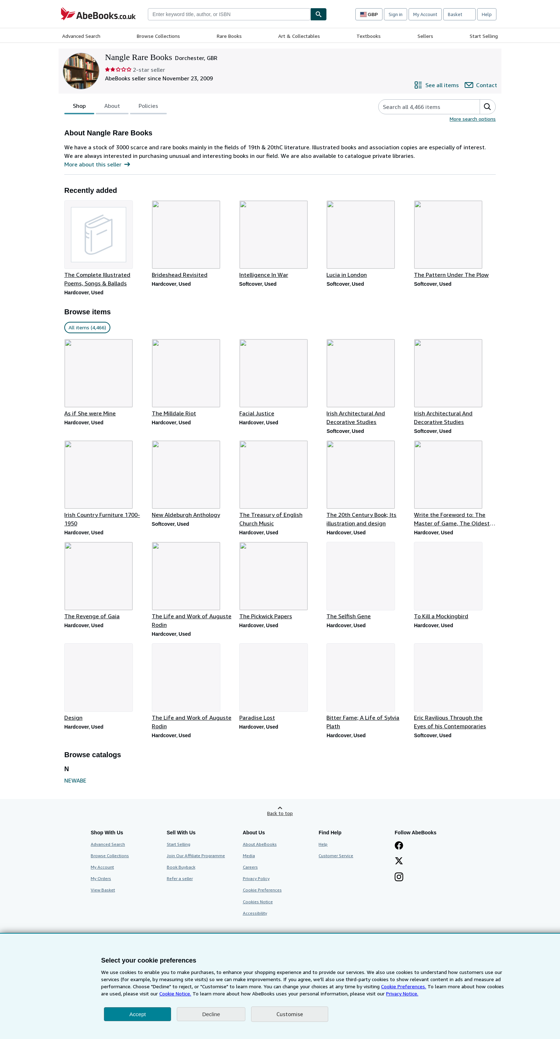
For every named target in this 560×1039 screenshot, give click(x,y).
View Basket (103, 890)
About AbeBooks (260, 844)
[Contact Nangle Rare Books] (481, 85)
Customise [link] (289, 1014)
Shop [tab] (79, 107)
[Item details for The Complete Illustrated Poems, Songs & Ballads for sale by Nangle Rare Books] (105, 244)
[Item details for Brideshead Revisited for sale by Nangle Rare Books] (193, 239)
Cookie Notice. (175, 993)
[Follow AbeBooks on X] (399, 861)
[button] (487, 107)
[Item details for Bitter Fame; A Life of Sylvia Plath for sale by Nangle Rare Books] (367, 686)
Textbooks (368, 36)
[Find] (318, 14)
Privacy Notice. (402, 993)
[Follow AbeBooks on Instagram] (399, 877)
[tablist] (115, 106)
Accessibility (255, 913)
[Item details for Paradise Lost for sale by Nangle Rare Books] (280, 682)
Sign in (395, 14)
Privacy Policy (256, 878)
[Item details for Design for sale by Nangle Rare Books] (105, 682)
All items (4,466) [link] (87, 327)
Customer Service (336, 855)
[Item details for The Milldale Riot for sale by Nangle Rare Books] (193, 378)
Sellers (425, 36)
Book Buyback (181, 867)
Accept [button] (137, 1014)
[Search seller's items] (422, 107)
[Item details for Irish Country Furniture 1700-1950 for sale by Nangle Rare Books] (105, 484)
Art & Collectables (299, 36)
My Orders (101, 878)
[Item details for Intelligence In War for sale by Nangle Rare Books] (280, 239)
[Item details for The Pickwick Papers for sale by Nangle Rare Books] (280, 581)
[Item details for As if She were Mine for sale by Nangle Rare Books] (105, 378)
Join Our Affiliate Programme (196, 855)
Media (249, 855)
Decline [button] (211, 1014)
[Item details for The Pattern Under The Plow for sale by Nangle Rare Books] (455, 239)
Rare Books (229, 36)
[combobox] (229, 14)
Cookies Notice (258, 901)
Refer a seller (180, 878)
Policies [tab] (148, 107)
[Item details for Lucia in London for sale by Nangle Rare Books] (367, 239)
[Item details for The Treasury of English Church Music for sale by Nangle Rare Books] (280, 484)
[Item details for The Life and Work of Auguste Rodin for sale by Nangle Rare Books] (193, 585)
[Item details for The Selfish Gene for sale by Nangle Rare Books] (367, 581)
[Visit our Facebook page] (399, 846)
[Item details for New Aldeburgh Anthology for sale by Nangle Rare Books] (193, 479)
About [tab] (112, 107)
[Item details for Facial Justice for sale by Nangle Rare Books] (280, 378)
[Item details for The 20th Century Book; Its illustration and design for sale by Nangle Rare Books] (367, 484)
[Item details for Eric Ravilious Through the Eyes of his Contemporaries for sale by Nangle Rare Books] (455, 686)
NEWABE (75, 780)
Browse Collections (158, 36)
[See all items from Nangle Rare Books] (436, 85)
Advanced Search (81, 36)
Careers (250, 867)
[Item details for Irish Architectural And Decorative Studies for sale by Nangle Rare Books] (367, 382)
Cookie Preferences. (403, 986)
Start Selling (484, 36)
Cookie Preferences (262, 890)
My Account (425, 14)
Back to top (280, 813)
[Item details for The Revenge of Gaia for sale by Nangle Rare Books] (105, 581)
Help (487, 14)
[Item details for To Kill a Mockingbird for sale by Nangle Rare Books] (455, 581)
